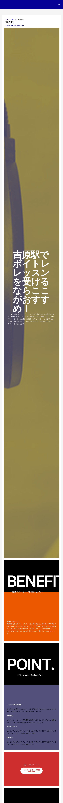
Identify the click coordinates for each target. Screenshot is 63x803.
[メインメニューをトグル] (59, 5)
